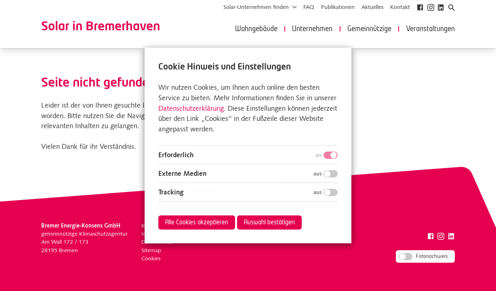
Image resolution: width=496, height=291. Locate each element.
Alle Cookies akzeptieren (196, 222)
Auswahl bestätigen (269, 222)
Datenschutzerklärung (191, 108)
